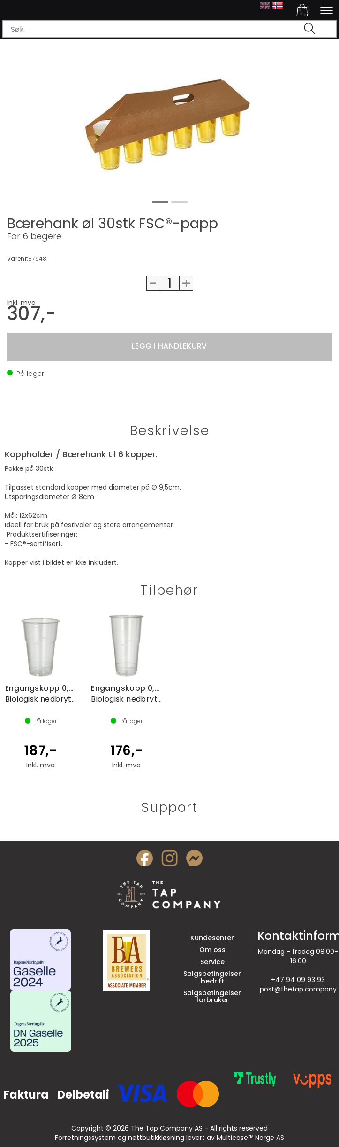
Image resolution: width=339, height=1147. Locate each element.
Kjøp (169, 347)
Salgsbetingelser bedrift (212, 977)
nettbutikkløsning (156, 1137)
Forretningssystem (85, 1137)
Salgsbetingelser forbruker (212, 996)
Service (212, 962)
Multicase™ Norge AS (250, 1137)
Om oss (212, 949)
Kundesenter (212, 938)
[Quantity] (169, 283)
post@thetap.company (298, 989)
